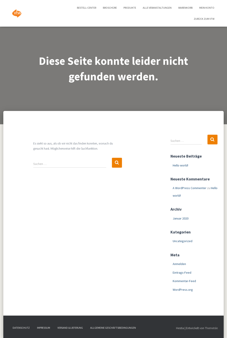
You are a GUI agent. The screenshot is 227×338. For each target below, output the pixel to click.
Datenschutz (21, 327)
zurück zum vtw (204, 18)
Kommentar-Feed (184, 281)
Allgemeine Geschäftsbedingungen (113, 327)
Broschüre (110, 7)
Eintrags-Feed (182, 273)
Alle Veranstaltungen (157, 7)
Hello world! (180, 165)
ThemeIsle (211, 328)
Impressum (43, 327)
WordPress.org (183, 290)
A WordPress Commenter (189, 188)
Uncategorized (182, 241)
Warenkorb (185, 7)
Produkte (129, 7)
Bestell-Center (86, 7)
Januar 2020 (180, 218)
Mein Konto (206, 7)
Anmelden (179, 264)
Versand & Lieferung (70, 327)
